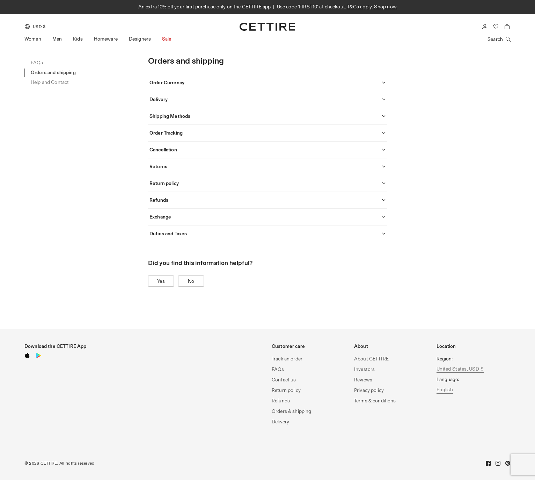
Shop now (385, 7)
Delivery (280, 422)
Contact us (284, 380)
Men (57, 39)
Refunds (281, 401)
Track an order (287, 359)
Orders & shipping (291, 411)
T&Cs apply (359, 7)
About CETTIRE (371, 359)
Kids (78, 39)
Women (32, 39)
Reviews (363, 380)
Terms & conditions (375, 401)
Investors (364, 369)
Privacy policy (369, 390)
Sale (166, 39)
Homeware (106, 39)
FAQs (278, 369)
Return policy (286, 390)
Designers (140, 39)
